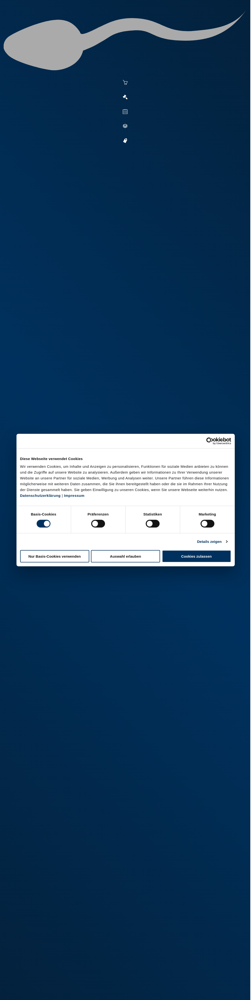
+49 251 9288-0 (34, 967)
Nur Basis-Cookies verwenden (54, 556)
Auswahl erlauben (125, 556)
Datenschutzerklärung (40, 495)
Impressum (74, 495)
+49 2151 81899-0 (95, 974)
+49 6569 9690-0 (153, 974)
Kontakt (78, 990)
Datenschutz (56, 990)
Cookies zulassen (196, 556)
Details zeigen (209, 541)
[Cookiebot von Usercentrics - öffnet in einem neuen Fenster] (210, 441)
